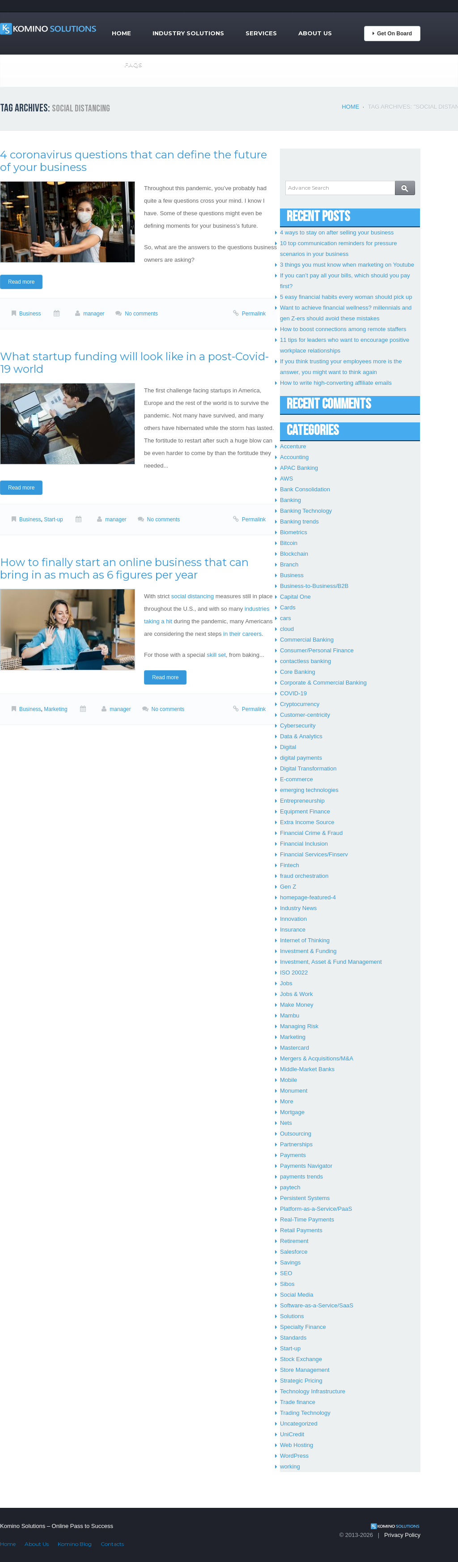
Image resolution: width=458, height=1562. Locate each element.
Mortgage (292, 1112)
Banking (290, 500)
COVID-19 (293, 693)
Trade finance (297, 1402)
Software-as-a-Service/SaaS (316, 1305)
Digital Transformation (308, 768)
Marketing (55, 709)
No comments (141, 314)
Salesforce (293, 1251)
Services (261, 33)
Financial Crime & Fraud (311, 833)
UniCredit (292, 1434)
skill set (216, 654)
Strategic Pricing (301, 1380)
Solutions (292, 1316)
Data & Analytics (301, 736)
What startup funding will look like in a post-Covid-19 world (134, 362)
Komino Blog (75, 1544)
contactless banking (305, 661)
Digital (288, 747)
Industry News (298, 908)
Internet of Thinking (305, 940)
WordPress (294, 1455)
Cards (288, 607)
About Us (315, 33)
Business (30, 314)
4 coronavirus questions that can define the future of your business (133, 161)
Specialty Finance (303, 1327)
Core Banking (297, 671)
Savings (290, 1262)
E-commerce (296, 779)
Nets (286, 1122)
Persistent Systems (305, 1198)
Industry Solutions (188, 33)
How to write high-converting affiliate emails (336, 382)
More (286, 1101)
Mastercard (294, 1047)
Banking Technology (306, 510)
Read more (21, 282)
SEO (286, 1273)
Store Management (305, 1369)
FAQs (133, 64)
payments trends (301, 1176)
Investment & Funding (308, 951)
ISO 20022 (294, 972)
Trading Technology (305, 1412)
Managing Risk (299, 1026)
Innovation (293, 918)
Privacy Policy (402, 1535)
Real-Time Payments (307, 1219)
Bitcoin (288, 543)
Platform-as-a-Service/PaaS (316, 1208)
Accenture (293, 446)
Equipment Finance (305, 811)
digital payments (301, 757)
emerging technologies (309, 790)
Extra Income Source (307, 822)
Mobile (288, 1080)
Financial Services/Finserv (314, 854)
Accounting (294, 457)
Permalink (254, 314)
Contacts (112, 1544)
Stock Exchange (301, 1359)
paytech (290, 1187)
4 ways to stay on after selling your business (337, 232)
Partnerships (296, 1144)
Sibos (287, 1284)
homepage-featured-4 (308, 897)
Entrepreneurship (302, 800)
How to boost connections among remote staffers (343, 329)
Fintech (289, 865)
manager (93, 314)
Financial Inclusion (304, 843)
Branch (289, 564)
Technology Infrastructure (312, 1391)
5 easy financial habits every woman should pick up (346, 297)
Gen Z (288, 886)
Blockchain (294, 553)
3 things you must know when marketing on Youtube (347, 264)
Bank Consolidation (305, 489)
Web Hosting (296, 1445)
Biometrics (293, 532)
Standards (293, 1337)
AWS (286, 478)
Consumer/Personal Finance (317, 650)
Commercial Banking (307, 639)
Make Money (296, 1004)
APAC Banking (299, 467)
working (290, 1466)
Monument (293, 1090)
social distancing (192, 596)
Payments (293, 1155)
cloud (287, 629)
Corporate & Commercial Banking (323, 682)
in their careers (242, 633)
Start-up (53, 519)
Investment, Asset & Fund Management (331, 961)
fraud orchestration (304, 876)
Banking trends (299, 521)
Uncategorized (299, 1423)
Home (121, 33)
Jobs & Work (296, 994)
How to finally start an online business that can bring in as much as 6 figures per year (124, 568)
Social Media (296, 1294)
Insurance (292, 929)
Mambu (289, 1015)
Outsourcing (295, 1133)
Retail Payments (301, 1230)
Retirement (294, 1241)
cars (285, 618)
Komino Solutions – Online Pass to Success (56, 1526)
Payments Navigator (306, 1165)
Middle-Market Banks (307, 1069)
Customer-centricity (305, 714)
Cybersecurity (297, 725)
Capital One (295, 596)
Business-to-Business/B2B (314, 586)
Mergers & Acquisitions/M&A (316, 1058)
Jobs (286, 983)
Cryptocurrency (299, 704)
